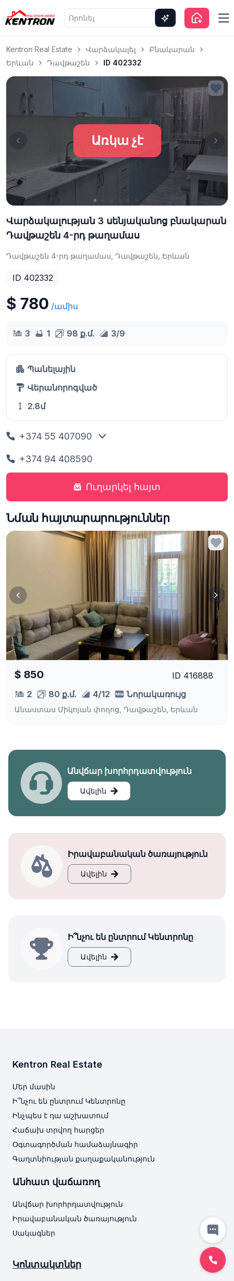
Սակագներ (33, 1232)
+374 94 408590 (49, 458)
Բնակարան (172, 49)
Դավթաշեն (68, 62)
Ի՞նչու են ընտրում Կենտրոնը (69, 1101)
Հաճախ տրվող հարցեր (58, 1129)
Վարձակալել (111, 49)
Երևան (20, 62)
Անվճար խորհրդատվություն (67, 1204)
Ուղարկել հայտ (117, 486)
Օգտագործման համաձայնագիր (75, 1144)
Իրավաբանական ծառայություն (74, 1218)
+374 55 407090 (49, 436)
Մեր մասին (33, 1086)
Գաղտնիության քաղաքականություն (83, 1158)
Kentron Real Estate (39, 49)
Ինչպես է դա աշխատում (60, 1115)
